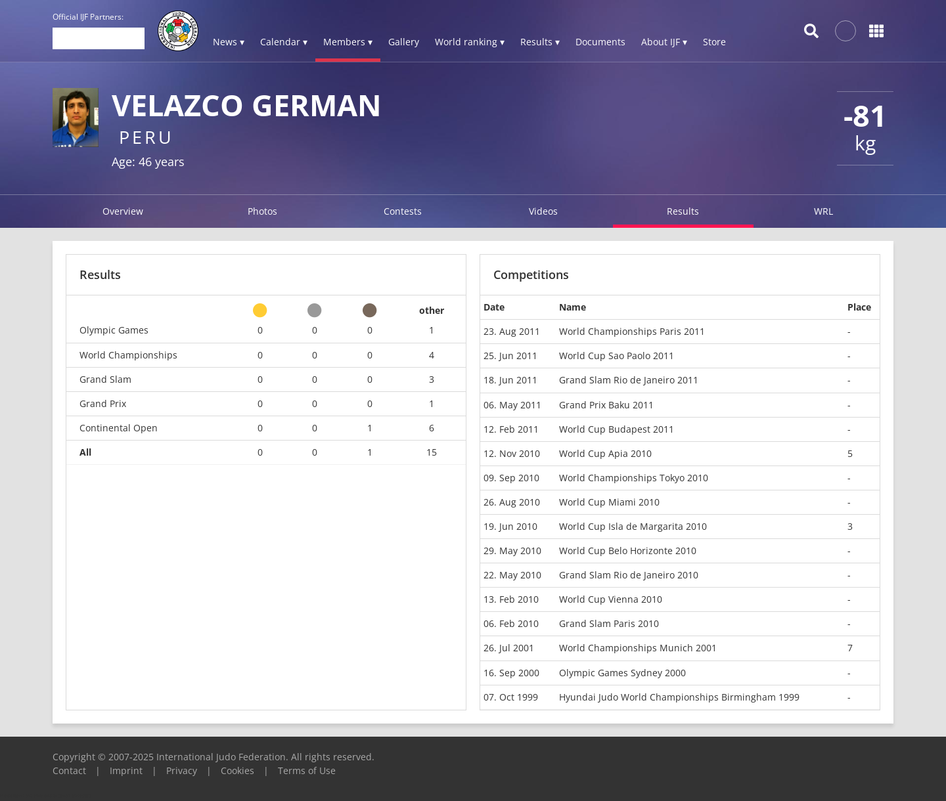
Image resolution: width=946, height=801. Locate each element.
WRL (823, 211)
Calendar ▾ (283, 41)
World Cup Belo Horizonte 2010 (627, 550)
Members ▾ (347, 41)
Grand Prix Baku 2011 (606, 405)
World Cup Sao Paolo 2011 (616, 355)
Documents (600, 41)
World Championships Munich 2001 (638, 647)
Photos (262, 211)
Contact (69, 770)
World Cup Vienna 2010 (610, 599)
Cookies (237, 770)
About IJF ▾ (664, 41)
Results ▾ (540, 41)
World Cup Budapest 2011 (616, 429)
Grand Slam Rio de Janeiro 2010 (628, 575)
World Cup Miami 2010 (609, 502)
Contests (403, 211)
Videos (543, 211)
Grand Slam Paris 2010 (609, 623)
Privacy (181, 770)
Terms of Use (307, 770)
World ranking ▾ (470, 41)
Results (683, 211)
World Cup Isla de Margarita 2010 (633, 526)
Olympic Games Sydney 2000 (622, 672)
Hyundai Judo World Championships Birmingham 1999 (679, 697)
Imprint (126, 770)
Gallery (403, 41)
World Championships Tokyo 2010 (633, 477)
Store (714, 41)
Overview (122, 211)
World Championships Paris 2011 (632, 331)
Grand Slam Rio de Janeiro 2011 (628, 380)
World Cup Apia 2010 (605, 453)
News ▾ (228, 41)
